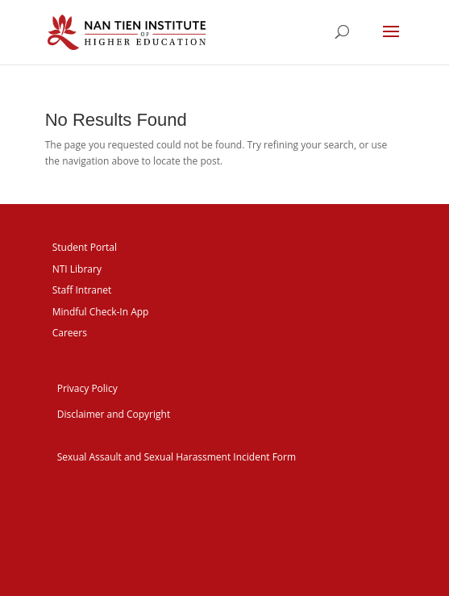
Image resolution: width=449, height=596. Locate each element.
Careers (69, 333)
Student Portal (84, 247)
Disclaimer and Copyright (114, 414)
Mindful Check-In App (100, 312)
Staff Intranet (82, 290)
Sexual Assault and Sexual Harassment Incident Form (176, 457)
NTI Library (77, 269)
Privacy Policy (87, 388)
